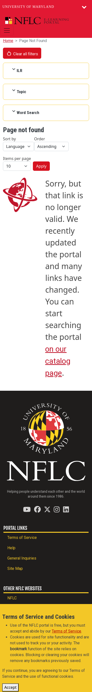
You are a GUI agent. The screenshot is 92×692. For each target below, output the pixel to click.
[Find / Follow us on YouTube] (27, 509)
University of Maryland (28, 7)
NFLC (12, 598)
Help (11, 548)
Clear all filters (22, 54)
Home (8, 40)
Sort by (9, 139)
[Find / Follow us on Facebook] (37, 509)
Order (39, 139)
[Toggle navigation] (7, 30)
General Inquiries (21, 558)
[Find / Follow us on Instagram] (57, 509)
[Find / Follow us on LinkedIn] (66, 509)
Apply (41, 166)
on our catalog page (57, 361)
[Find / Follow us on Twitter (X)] (47, 509)
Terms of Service (22, 537)
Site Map (15, 568)
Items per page (17, 158)
